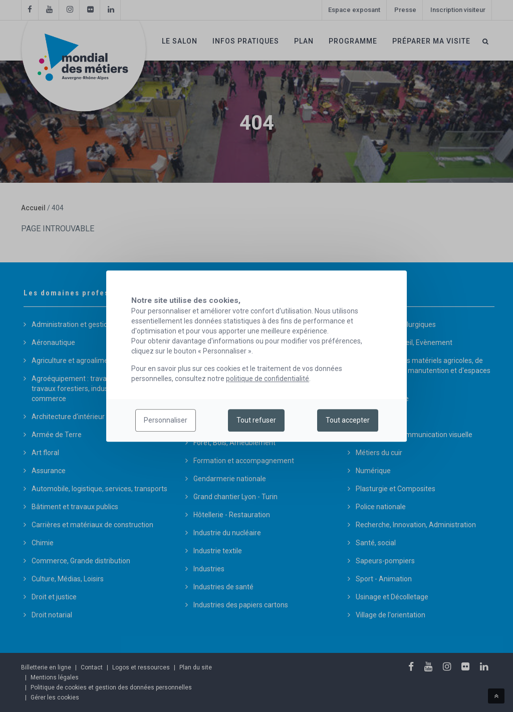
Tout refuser (256, 421)
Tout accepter (348, 421)
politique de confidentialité (267, 379)
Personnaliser (165, 421)
